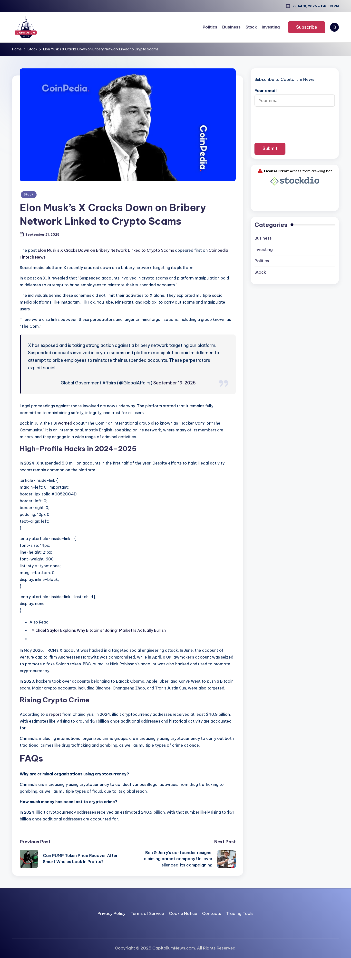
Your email (294, 95)
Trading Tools (240, 913)
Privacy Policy (112, 913)
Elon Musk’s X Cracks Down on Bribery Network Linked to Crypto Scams (106, 250)
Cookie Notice (183, 913)
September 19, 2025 (174, 383)
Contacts (211, 913)
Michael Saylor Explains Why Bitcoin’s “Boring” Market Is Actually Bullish (98, 630)
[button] (306, 27)
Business (263, 238)
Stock (29, 194)
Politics (261, 260)
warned (65, 423)
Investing (263, 249)
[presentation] (295, 121)
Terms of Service (147, 913)
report (55, 714)
